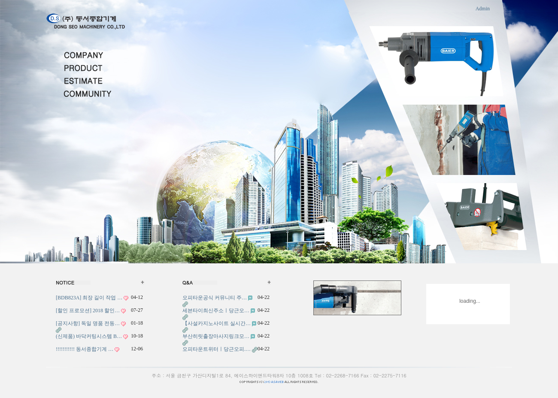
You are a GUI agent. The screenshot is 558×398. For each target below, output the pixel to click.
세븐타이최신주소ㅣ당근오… (215, 311)
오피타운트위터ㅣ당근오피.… (216, 349)
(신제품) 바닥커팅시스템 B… (89, 336)
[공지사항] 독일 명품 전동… (88, 323)
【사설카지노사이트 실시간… (216, 323)
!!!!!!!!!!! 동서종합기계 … (84, 349)
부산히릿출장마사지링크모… (215, 336)
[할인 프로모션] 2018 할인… (88, 311)
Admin (483, 9)
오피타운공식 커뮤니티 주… (214, 298)
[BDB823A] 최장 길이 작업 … (89, 298)
